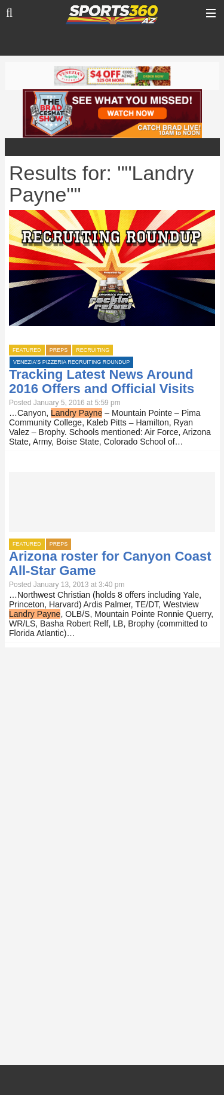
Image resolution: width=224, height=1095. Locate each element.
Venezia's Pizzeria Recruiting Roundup (71, 362)
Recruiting (92, 350)
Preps (59, 350)
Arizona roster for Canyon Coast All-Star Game (110, 563)
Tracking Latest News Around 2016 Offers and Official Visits (101, 381)
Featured (27, 350)
